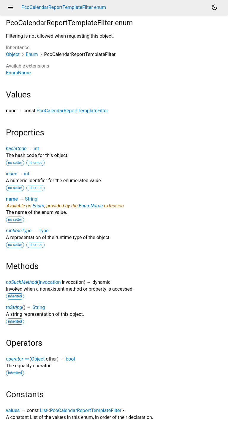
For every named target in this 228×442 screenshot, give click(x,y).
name (12, 199)
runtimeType (18, 230)
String (31, 199)
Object (13, 54)
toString (14, 307)
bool (70, 359)
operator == (17, 359)
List (44, 410)
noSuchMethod (21, 282)
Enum (32, 54)
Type (44, 230)
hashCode (16, 148)
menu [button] (10, 7)
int (36, 148)
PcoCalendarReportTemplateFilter (72, 110)
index (11, 174)
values (13, 410)
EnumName (18, 73)
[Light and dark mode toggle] (214, 7)
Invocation (50, 282)
